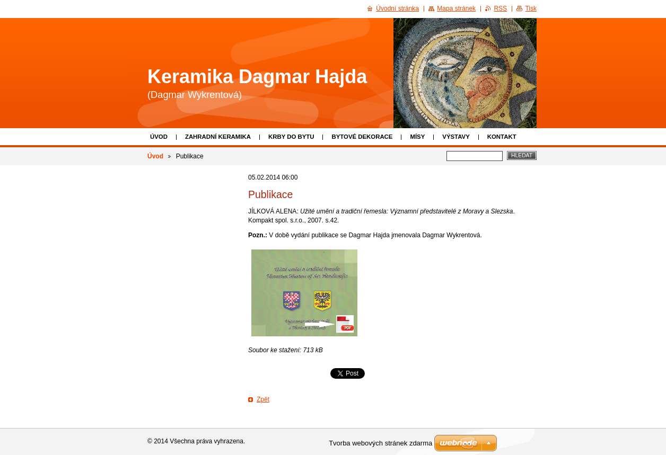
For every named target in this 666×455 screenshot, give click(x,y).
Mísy (417, 136)
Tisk (531, 8)
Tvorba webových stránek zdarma (380, 443)
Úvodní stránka (397, 8)
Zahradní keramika (218, 136)
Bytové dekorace (361, 136)
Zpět (263, 399)
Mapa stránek (456, 8)
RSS (500, 8)
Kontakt (501, 136)
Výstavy (455, 136)
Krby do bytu (291, 136)
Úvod (159, 136)
